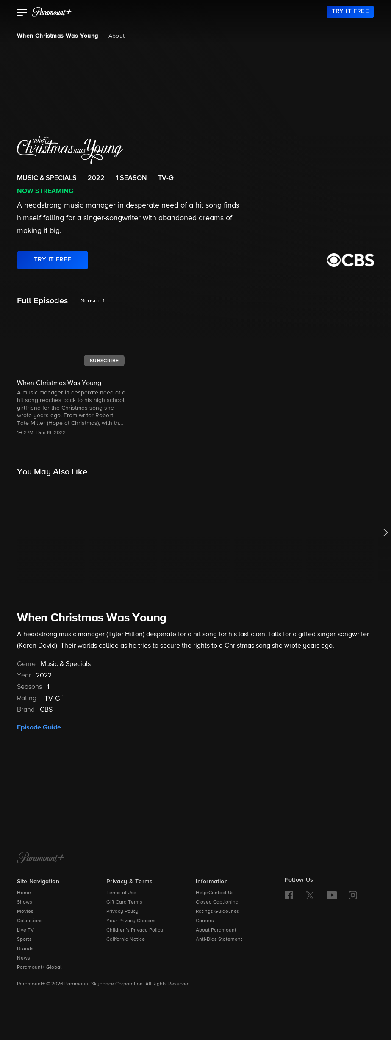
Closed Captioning (217, 902)
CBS (46, 710)
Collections (30, 921)
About (116, 36)
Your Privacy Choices (130, 921)
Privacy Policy (122, 911)
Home (24, 893)
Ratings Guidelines (217, 911)
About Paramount (216, 930)
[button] (22, 13)
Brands (25, 948)
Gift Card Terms (124, 902)
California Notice (125, 939)
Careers (205, 921)
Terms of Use (121, 893)
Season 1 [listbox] (93, 301)
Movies (25, 911)
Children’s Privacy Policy (134, 930)
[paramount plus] (52, 12)
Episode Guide (39, 727)
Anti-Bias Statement (219, 939)
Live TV (25, 930)
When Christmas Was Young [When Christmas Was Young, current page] (57, 36)
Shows (24, 902)
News (23, 958)
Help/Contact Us (215, 893)
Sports (24, 939)
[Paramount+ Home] (41, 858)
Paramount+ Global (39, 967)
